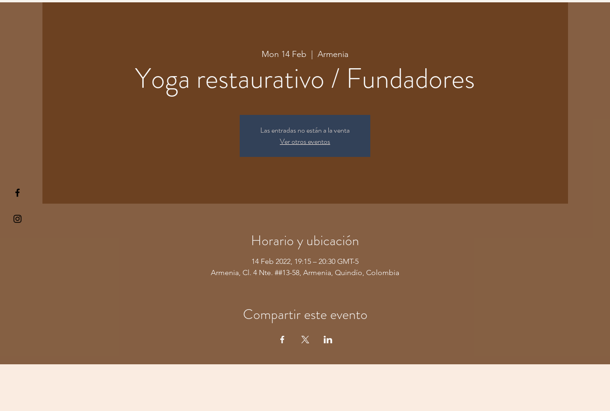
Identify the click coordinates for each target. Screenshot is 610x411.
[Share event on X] (305, 339)
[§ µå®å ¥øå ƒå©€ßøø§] (17, 192)
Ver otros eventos (305, 141)
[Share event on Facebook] (282, 339)
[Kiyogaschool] (17, 218)
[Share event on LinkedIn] (328, 339)
